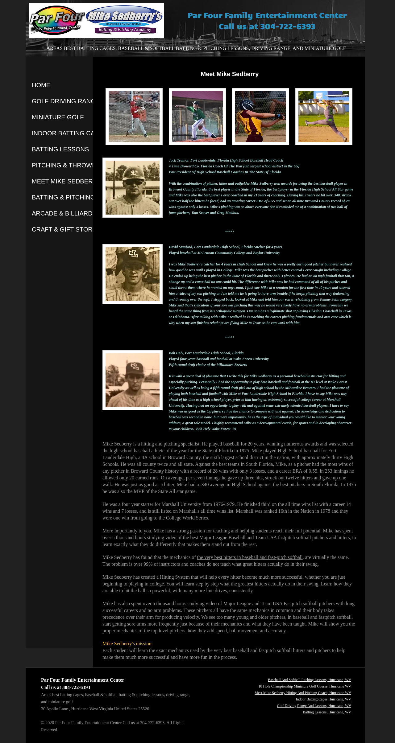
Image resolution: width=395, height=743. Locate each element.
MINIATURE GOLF (58, 117)
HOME (41, 85)
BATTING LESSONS (60, 149)
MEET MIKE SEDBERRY (66, 181)
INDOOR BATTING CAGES (70, 133)
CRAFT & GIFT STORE (64, 229)
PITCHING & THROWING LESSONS (83, 165)
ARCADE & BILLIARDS (64, 213)
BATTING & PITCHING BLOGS (75, 197)
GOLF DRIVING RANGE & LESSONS (84, 101)
